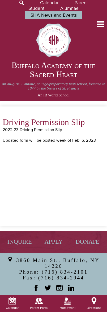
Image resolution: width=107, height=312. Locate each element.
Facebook (36, 288)
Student (36, 8)
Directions (94, 303)
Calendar (49, 3)
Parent (81, 3)
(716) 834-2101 (65, 272)
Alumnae (69, 8)
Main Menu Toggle (100, 24)
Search (21, 3)
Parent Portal (39, 303)
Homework (67, 303)
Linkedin (71, 288)
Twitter (48, 288)
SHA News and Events (54, 15)
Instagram (59, 288)
